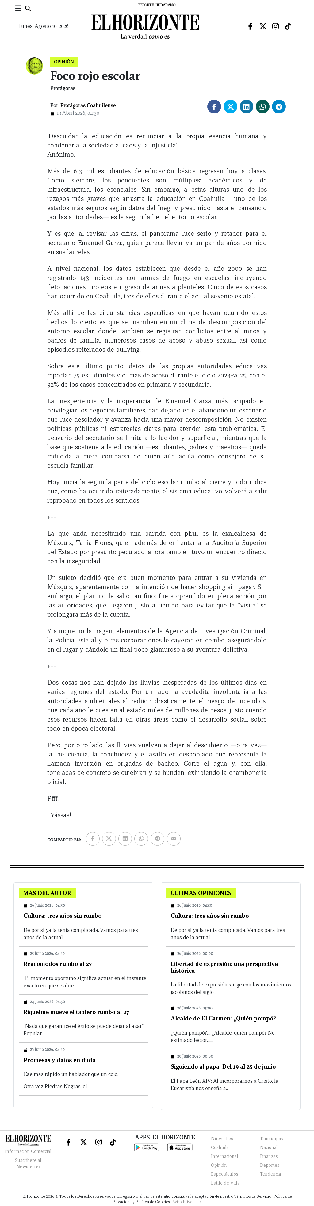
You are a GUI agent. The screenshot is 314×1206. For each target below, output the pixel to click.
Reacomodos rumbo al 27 (58, 963)
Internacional (224, 1156)
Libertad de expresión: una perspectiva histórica (224, 967)
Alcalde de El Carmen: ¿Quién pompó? (223, 1018)
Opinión (219, 1165)
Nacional (269, 1147)
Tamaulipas (271, 1138)
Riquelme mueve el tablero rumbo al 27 (76, 1012)
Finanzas (269, 1156)
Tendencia (270, 1174)
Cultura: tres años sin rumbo (62, 915)
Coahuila (220, 1147)
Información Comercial (28, 1151)
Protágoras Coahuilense (88, 105)
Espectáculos (224, 1174)
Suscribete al (28, 1164)
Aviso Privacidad (187, 1202)
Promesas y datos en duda (59, 1060)
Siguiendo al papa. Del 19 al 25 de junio (223, 1066)
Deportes (269, 1165)
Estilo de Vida (225, 1183)
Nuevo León (223, 1138)
